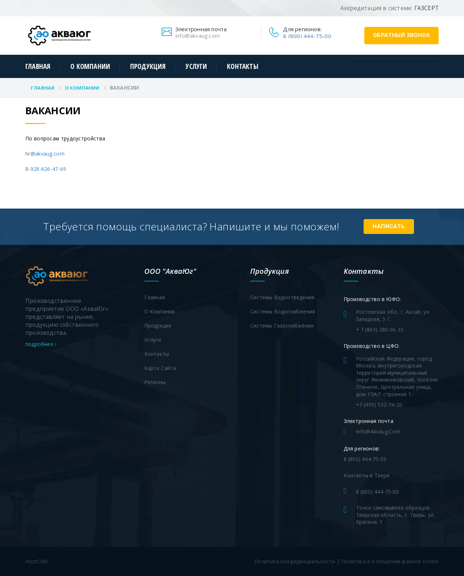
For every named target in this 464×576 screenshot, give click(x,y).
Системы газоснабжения (282, 325)
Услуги (196, 66)
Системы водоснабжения (282, 311)
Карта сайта (160, 368)
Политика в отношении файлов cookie (390, 561)
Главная (37, 66)
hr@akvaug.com (45, 153)
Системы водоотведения (282, 297)
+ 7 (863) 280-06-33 (380, 329)
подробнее (41, 344)
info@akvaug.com (197, 35)
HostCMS (36, 561)
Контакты (242, 66)
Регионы (155, 382)
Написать (389, 226)
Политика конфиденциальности (294, 561)
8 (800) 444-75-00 (307, 36)
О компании (90, 66)
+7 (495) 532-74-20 (379, 404)
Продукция (148, 66)
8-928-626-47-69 (45, 168)
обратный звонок (401, 35)
